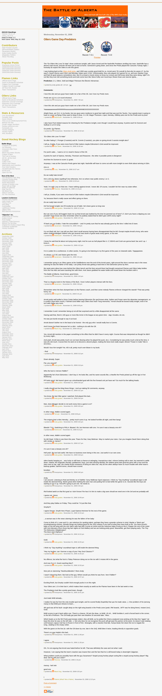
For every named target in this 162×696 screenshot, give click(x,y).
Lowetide (5, 151)
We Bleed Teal (7, 191)
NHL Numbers (7, 133)
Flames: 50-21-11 (8, 34)
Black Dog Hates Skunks (11, 153)
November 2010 (7, 334)
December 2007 (7, 282)
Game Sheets (7, 119)
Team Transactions (9, 90)
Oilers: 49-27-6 (7, 36)
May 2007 (5, 270)
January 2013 (6, 352)
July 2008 (5, 293)
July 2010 (5, 330)
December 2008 (7, 302)
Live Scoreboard (8, 115)
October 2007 (6, 278)
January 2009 (6, 304)
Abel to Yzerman (8, 193)
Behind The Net (7, 123)
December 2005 (7, 241)
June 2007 (5, 272)
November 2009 (7, 320)
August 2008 (6, 295)
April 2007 (5, 268)
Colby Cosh (6, 162)
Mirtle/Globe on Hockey (10, 216)
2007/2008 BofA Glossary (11, 69)
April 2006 (5, 248)
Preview (97, 57)
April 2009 (5, 309)
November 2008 (7, 300)
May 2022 (5, 357)
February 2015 (7, 354)
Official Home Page (9, 81)
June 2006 (5, 251)
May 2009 (5, 310)
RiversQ (57, 189)
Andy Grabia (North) (9, 53)
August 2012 (6, 351)
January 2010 (6, 324)
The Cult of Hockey (9, 156)
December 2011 (7, 346)
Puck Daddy (6, 220)
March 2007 (6, 267)
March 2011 (6, 341)
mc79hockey (6, 147)
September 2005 (8, 236)
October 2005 (6, 238)
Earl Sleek (57, 146)
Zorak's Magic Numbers (10, 124)
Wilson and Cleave (9, 163)
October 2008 (6, 299)
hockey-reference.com (10, 126)
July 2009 (5, 314)
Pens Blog (5, 204)
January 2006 (6, 243)
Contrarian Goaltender (9, 226)
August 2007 (6, 275)
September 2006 (8, 256)
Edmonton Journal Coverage (12, 102)
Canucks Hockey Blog (9, 179)
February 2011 (7, 339)
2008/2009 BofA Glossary (11, 67)
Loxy (56, 169)
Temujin (57, 414)
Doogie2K (57, 294)
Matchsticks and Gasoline (11, 165)
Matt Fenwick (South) (9, 48)
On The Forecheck (8, 194)
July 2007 (5, 273)
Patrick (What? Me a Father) (64, 679)
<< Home (47, 687)
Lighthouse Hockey (8, 208)
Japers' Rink (6, 210)
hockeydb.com (7, 128)
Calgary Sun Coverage (10, 84)
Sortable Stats (7, 117)
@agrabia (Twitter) (9, 55)
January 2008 (6, 283)
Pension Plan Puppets (9, 199)
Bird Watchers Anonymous (11, 211)
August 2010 (6, 332)
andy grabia (58, 208)
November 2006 (7, 260)
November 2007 (7, 280)
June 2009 (5, 312)
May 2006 (5, 250)
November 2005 (7, 240)
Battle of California (8, 188)
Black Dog (57, 328)
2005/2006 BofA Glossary (11, 72)
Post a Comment (50, 683)
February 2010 (7, 325)
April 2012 (5, 349)
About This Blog (8, 57)
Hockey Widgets (8, 130)
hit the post (6, 171)
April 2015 (5, 356)
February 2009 (7, 305)
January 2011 (6, 337)
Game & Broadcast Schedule (12, 82)
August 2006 (6, 255)
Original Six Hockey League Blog (13, 225)
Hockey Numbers (8, 228)
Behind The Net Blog (9, 223)
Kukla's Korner (7, 218)
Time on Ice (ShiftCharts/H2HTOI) (14, 121)
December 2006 (7, 262)
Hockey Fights (7, 131)
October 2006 (6, 258)
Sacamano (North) (8, 51)
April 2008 (5, 288)
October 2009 (6, 319)
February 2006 (7, 245)
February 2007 (7, 265)
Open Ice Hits (7, 172)
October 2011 (6, 344)
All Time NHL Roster (9, 88)
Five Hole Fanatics (9, 167)
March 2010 (6, 327)
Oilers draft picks (69, 71)
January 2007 (6, 263)
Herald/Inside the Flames (11, 169)
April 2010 (5, 329)
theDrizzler (58, 117)
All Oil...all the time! (9, 158)
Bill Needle (58, 305)
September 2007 (8, 277)
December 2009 (7, 322)
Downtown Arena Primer (11, 65)
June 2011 (5, 342)
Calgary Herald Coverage (11, 86)
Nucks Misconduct (8, 183)
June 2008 (5, 292)
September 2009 (8, 317)
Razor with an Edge (9, 186)
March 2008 (6, 287)
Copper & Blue (7, 154)
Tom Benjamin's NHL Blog (11, 177)
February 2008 (7, 285)
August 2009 (6, 315)
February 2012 (7, 347)
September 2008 (8, 297)
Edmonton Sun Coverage (11, 103)
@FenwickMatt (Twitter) (10, 49)
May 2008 (5, 290)
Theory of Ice (6, 203)
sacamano (57, 226)
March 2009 (6, 307)
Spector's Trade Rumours (11, 221)
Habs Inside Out (7, 201)
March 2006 (6, 246)
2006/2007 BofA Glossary (11, 70)
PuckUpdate (6, 206)
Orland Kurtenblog (8, 181)
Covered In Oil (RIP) (9, 145)
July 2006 (5, 253)
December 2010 (7, 336)
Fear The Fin (6, 189)
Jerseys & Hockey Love (10, 184)
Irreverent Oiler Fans (9, 149)
